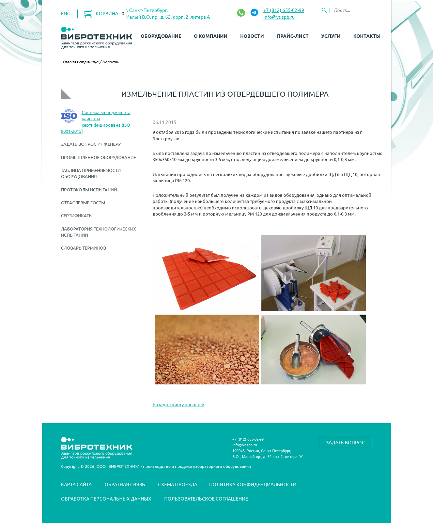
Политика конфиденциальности (252, 484)
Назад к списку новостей (178, 404)
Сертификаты (77, 215)
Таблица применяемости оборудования (91, 173)
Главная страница (80, 61)
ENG (65, 13)
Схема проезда (177, 484)
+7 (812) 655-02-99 (283, 10)
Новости (252, 36)
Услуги (331, 36)
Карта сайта (76, 484)
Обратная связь (125, 484)
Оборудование (161, 36)
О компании (211, 36)
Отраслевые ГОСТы (83, 202)
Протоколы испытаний (89, 189)
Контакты (367, 36)
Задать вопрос (345, 442)
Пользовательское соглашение (206, 498)
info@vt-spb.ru (279, 17)
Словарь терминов (83, 248)
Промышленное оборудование (98, 157)
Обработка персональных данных (106, 498)
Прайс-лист (293, 36)
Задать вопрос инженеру (91, 144)
